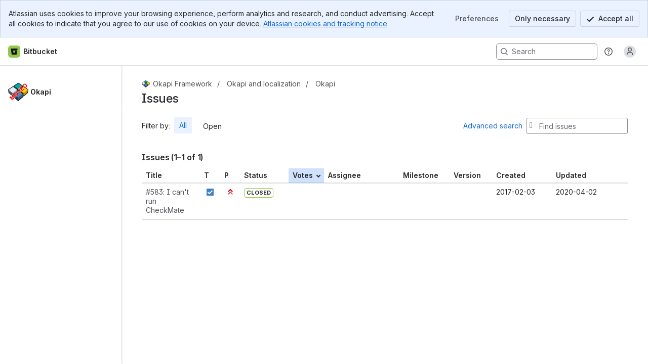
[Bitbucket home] (33, 51)
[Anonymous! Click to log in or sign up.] (630, 51)
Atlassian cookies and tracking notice (325, 23)
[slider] (126, 215)
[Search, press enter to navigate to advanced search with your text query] (546, 51)
